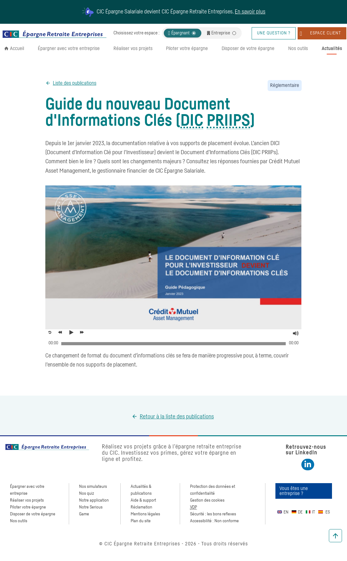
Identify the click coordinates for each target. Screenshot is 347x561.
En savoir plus (250, 12)
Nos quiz (86, 493)
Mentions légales (145, 514)
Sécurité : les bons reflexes (213, 514)
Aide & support (143, 500)
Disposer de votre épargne (248, 48)
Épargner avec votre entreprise (69, 48)
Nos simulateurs (93, 486)
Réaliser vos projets (133, 48)
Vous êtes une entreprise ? (293, 491)
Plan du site (141, 521)
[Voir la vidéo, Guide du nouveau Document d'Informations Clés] (73, 332)
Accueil (17, 48)
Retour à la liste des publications (177, 417)
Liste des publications (74, 83)
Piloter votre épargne (187, 48)
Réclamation (141, 507)
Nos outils (298, 48)
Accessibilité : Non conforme (214, 521)
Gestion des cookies (207, 500)
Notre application (94, 500)
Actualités (332, 48)
